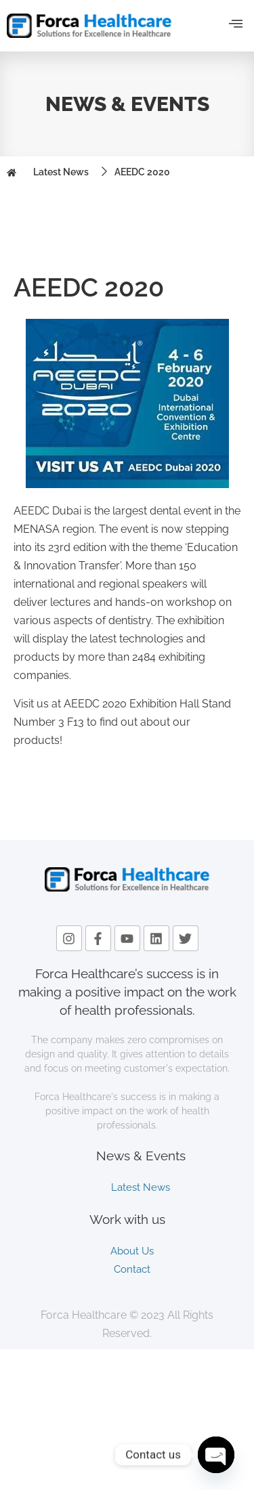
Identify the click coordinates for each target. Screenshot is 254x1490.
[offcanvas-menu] (235, 24)
